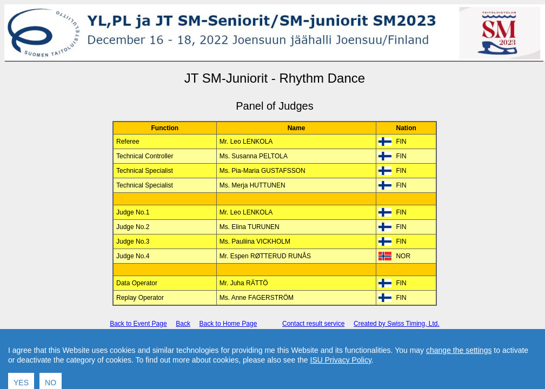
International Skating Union (258, 342)
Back (183, 323)
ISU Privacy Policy (340, 377)
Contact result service (313, 323)
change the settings (458, 367)
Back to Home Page (228, 323)
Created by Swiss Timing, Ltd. (397, 323)
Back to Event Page (138, 323)
